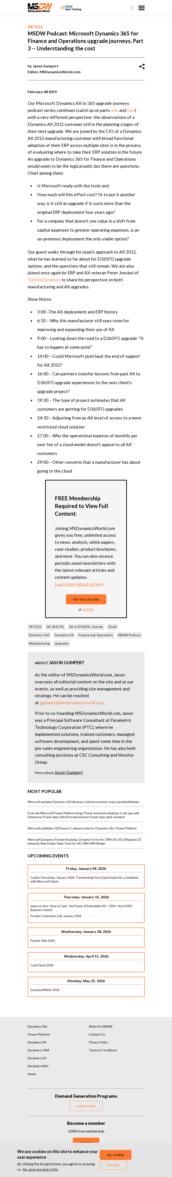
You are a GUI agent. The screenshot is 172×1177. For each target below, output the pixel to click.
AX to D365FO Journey (86, 627)
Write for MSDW (100, 1026)
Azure (32, 1074)
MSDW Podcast (129, 635)
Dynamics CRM (38, 1050)
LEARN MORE (86, 1106)
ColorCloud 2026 (42, 965)
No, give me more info (40, 1169)
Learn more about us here (79, 584)
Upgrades (62, 643)
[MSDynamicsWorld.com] (40, 7)
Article (35, 27)
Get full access (86, 599)
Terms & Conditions (103, 1050)
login (88, 609)
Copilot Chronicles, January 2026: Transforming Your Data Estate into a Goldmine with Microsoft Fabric (84, 879)
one (114, 110)
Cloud (112, 627)
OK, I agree (115, 1155)
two (131, 110)
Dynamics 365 (39, 635)
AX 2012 (35, 627)
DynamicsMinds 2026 (44, 990)
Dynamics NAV (38, 1066)
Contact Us (97, 1034)
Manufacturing (39, 643)
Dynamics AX (64, 635)
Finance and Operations (95, 635)
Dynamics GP (37, 1058)
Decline (113, 1165)
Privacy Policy (98, 1042)
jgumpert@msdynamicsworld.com (71, 702)
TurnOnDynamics (44, 279)
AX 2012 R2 (55, 627)
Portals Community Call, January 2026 (55, 916)
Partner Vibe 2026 (42, 940)
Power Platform (39, 1034)
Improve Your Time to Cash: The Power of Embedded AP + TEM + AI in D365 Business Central (81, 908)
